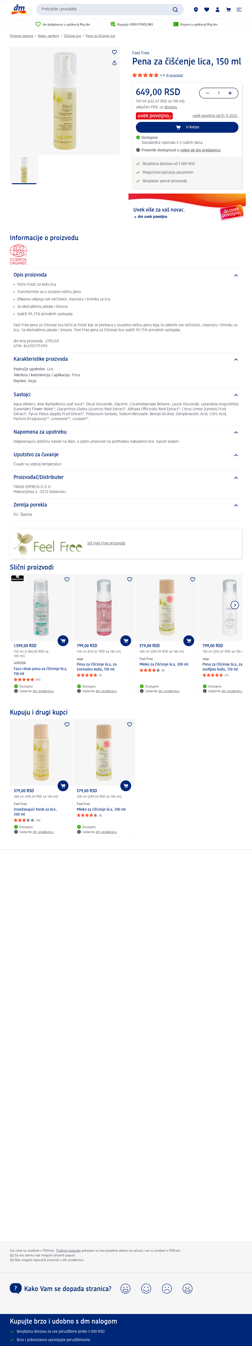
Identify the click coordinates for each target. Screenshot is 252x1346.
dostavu (170, 107)
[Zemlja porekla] (126, 505)
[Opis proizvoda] (126, 275)
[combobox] (110, 9)
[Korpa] (228, 10)
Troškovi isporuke (68, 1250)
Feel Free (140, 53)
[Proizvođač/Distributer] (126, 478)
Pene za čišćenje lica (100, 36)
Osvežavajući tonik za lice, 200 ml (35, 812)
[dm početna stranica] (18, 9)
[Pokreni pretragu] (175, 9)
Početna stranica (21, 36)
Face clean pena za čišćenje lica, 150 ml (40, 671)
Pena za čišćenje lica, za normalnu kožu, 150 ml (97, 667)
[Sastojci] (126, 395)
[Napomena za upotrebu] (126, 432)
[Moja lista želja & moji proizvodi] (207, 10)
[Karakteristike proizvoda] (126, 359)
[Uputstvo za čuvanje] (126, 455)
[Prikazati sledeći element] (235, 605)
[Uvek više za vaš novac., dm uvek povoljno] (187, 213)
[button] (239, 10)
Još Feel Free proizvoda (69, 543)
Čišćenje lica (72, 36)
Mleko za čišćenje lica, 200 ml (164, 665)
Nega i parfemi (48, 36)
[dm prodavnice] (196, 10)
